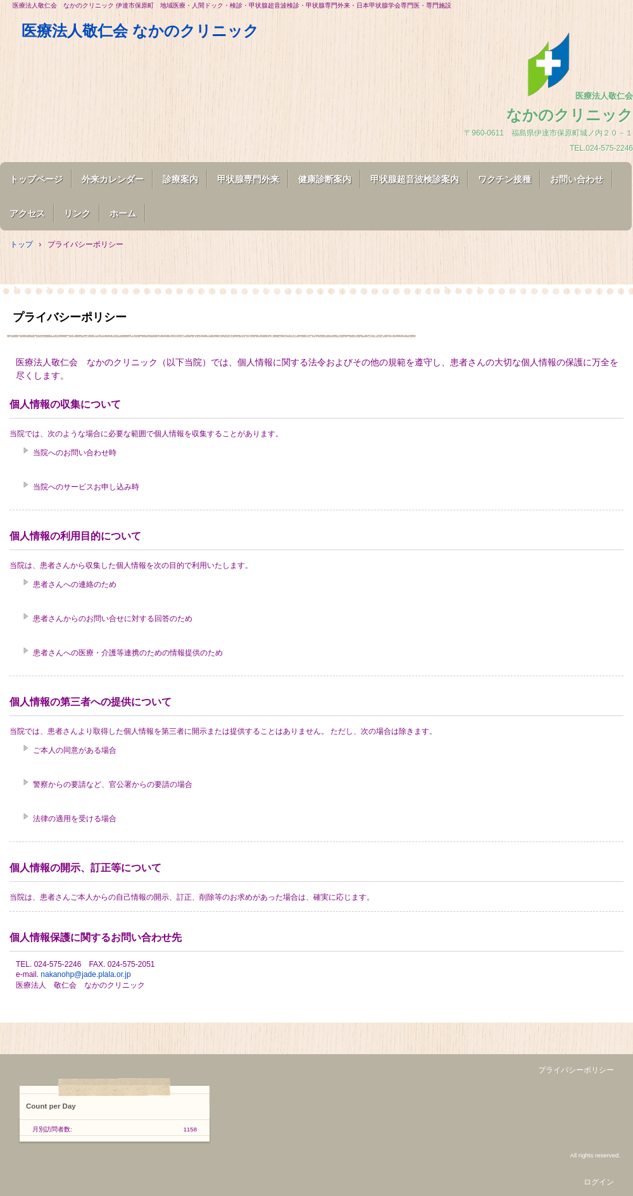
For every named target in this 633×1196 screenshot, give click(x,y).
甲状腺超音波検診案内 (414, 179)
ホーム (123, 213)
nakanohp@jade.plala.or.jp (85, 974)
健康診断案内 (324, 179)
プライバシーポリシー (576, 1070)
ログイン (599, 1182)
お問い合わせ (576, 179)
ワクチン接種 (504, 179)
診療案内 (180, 179)
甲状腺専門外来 (248, 179)
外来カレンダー (113, 179)
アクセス (27, 213)
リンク (77, 213)
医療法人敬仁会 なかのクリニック (132, 30)
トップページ (36, 179)
